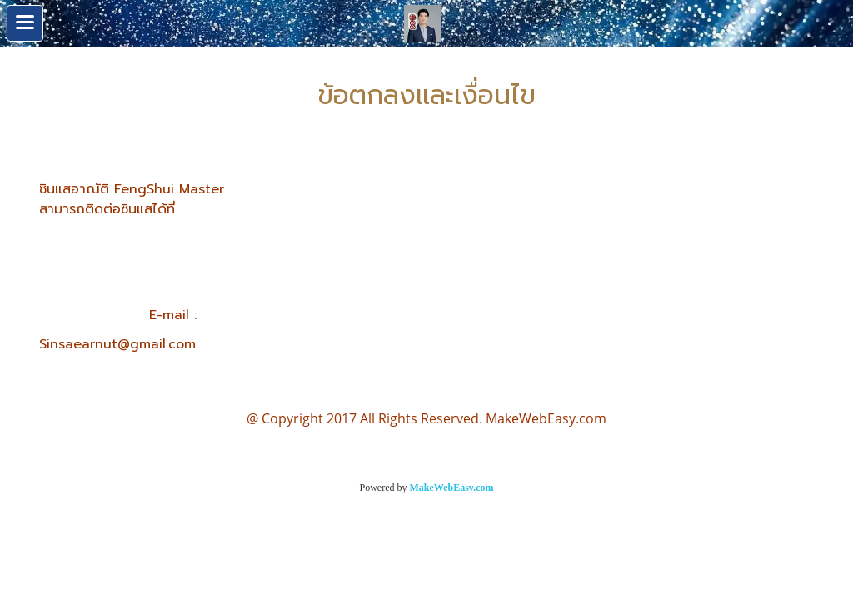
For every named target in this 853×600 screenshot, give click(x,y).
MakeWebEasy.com (452, 487)
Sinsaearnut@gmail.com (117, 344)
